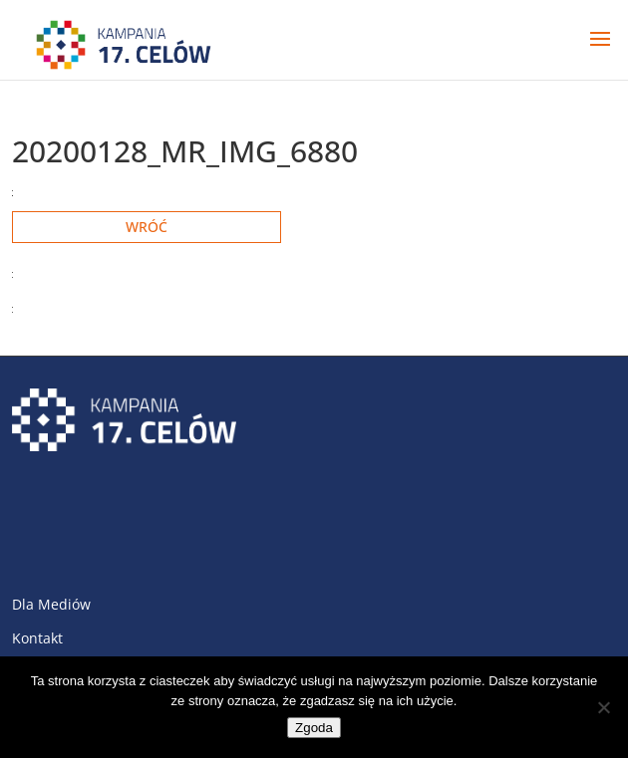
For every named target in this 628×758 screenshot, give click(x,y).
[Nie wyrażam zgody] (603, 707)
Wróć (146, 226)
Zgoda (314, 727)
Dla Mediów (51, 604)
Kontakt (37, 638)
